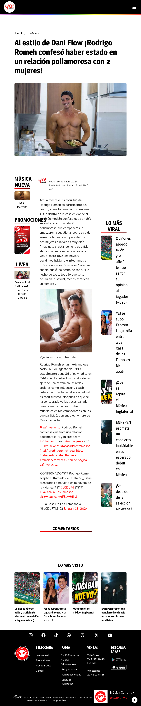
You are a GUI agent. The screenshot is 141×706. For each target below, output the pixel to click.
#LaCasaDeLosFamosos (56, 492)
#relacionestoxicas (52, 460)
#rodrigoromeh (58, 451)
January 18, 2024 (76, 509)
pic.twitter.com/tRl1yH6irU (58, 497)
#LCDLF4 (67, 487)
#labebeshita (48, 455)
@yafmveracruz (50, 427)
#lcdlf (44, 451)
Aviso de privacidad (89, 697)
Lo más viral (33, 33)
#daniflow (76, 451)
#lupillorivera (67, 455)
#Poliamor (47, 441)
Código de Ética (58, 700)
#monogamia (74, 441)
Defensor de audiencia (36, 700)
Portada (18, 33)
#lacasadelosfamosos (75, 446)
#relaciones (52, 446)
